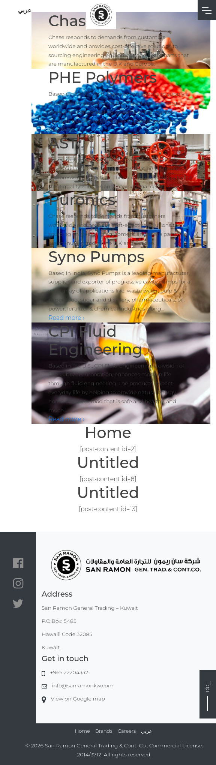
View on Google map (78, 698)
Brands (103, 731)
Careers (127, 731)
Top (208, 696)
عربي (25, 10)
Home (82, 731)
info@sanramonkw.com (83, 685)
